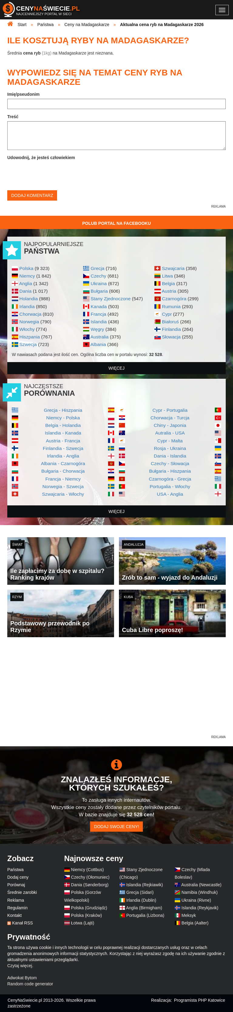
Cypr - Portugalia (170, 410)
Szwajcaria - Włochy (63, 494)
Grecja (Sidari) (140, 892)
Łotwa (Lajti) (82, 922)
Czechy (98, 275)
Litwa (167, 275)
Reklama (15, 900)
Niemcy (27, 275)
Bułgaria (99, 291)
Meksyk (188, 915)
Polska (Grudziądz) (89, 907)
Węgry (97, 329)
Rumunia (171, 306)
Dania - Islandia (170, 455)
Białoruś (170, 321)
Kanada (99, 306)
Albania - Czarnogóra (63, 463)
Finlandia (171, 329)
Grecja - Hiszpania (63, 410)
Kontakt (14, 915)
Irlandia (27, 306)
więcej (117, 368)
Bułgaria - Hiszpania (170, 471)
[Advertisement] (116, 691)
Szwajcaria (173, 268)
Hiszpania (29, 336)
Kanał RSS (22, 922)
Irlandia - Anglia (63, 455)
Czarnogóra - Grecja (170, 478)
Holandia (28, 298)
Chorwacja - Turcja (169, 417)
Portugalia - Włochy (170, 486)
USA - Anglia (170, 494)
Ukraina (99, 283)
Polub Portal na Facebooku (116, 223)
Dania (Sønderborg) (90, 884)
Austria (169, 291)
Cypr (167, 314)
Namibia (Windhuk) (199, 892)
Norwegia (29, 321)
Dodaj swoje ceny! (116, 826)
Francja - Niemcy (63, 478)
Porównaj (16, 884)
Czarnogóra (174, 298)
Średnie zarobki (22, 892)
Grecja (97, 268)
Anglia (25, 283)
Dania (25, 291)
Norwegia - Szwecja (63, 486)
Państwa (15, 869)
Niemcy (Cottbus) (87, 869)
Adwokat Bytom (22, 977)
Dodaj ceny (18, 877)
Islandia (99, 321)
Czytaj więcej (19, 965)
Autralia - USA (170, 432)
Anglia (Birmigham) (144, 907)
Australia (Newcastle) (201, 884)
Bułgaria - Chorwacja (63, 471)
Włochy (27, 329)
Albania (98, 344)
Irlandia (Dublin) (141, 900)
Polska (26, 268)
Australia (99, 336)
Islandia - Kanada (63, 432)
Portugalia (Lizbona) (145, 915)
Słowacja (171, 336)
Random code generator (30, 983)
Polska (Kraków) (86, 915)
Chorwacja (30, 314)
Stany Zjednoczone (111, 298)
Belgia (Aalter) (194, 922)
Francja (98, 314)
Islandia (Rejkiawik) (144, 884)
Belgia (168, 283)
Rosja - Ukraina (170, 448)
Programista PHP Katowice (199, 1000)
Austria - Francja (63, 440)
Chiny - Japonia (170, 425)
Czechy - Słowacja (170, 463)
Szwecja (28, 344)
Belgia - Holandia (63, 425)
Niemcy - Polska (63, 417)
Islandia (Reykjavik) (199, 907)
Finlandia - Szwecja (63, 448)
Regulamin (17, 907)
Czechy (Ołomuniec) (90, 877)
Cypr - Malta (170, 440)
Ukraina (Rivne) (196, 900)
